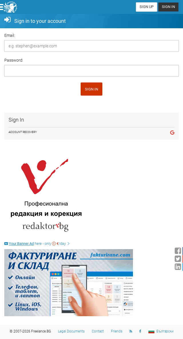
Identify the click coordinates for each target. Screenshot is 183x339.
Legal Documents (71, 331)
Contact (98, 331)
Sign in (91, 89)
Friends (116, 331)
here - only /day (37, 243)
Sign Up (147, 7)
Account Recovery (23, 132)
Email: (9, 35)
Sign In (168, 7)
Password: (13, 60)
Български (165, 331)
